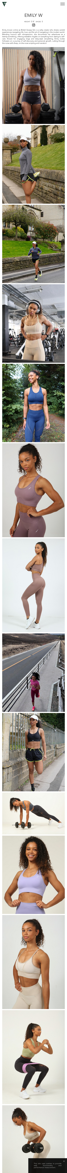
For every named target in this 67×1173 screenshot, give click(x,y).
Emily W (33, 15)
